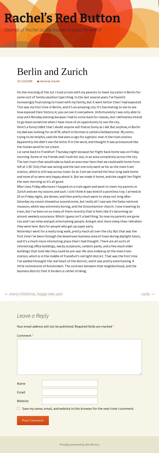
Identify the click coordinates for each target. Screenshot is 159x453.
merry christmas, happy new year (33, 293)
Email (21, 392)
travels (55, 81)
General (45, 81)
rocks (148, 293)
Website (23, 401)
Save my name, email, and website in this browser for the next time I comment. (78, 408)
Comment (25, 335)
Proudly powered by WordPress (79, 444)
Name (21, 383)
